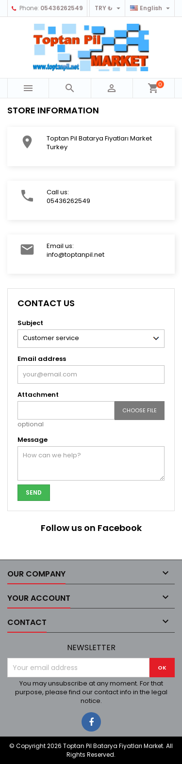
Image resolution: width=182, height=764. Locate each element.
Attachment (38, 394)
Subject (30, 322)
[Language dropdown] (151, 8)
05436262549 (61, 8)
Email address (41, 358)
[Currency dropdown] (109, 8)
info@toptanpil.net (75, 254)
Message (32, 439)
